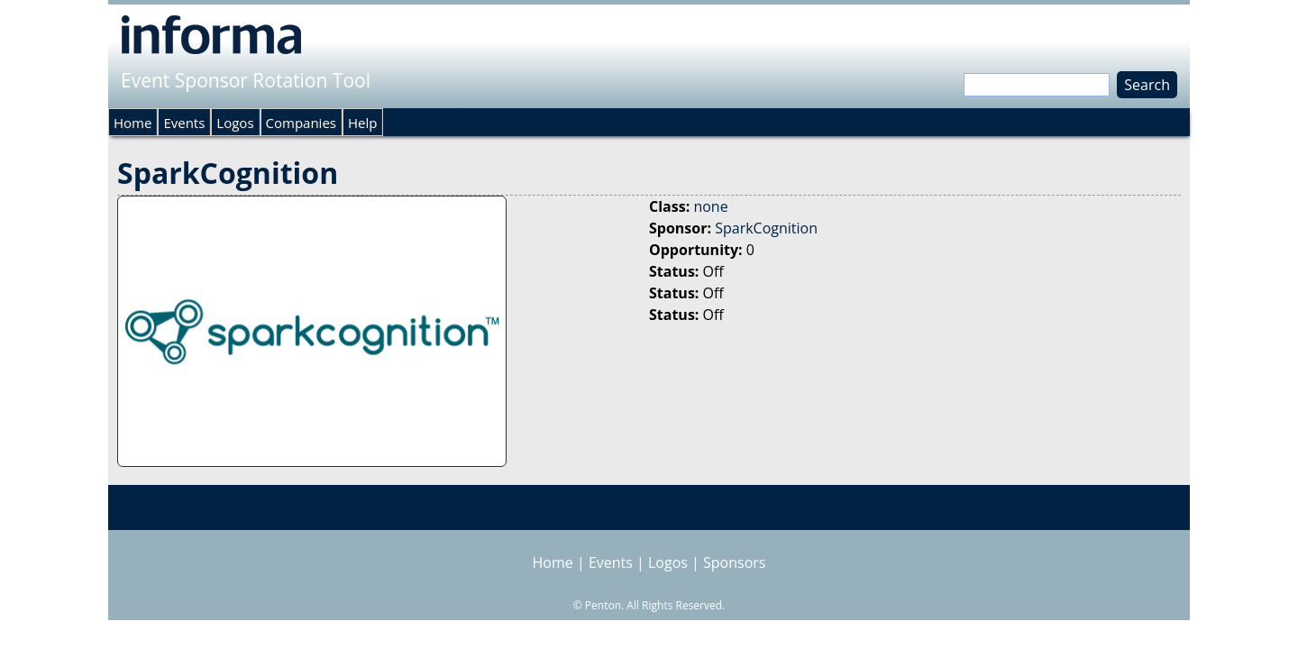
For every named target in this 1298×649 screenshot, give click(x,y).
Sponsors (734, 562)
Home (132, 123)
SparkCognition (766, 228)
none (710, 206)
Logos (234, 123)
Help (362, 123)
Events (184, 123)
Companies (301, 123)
